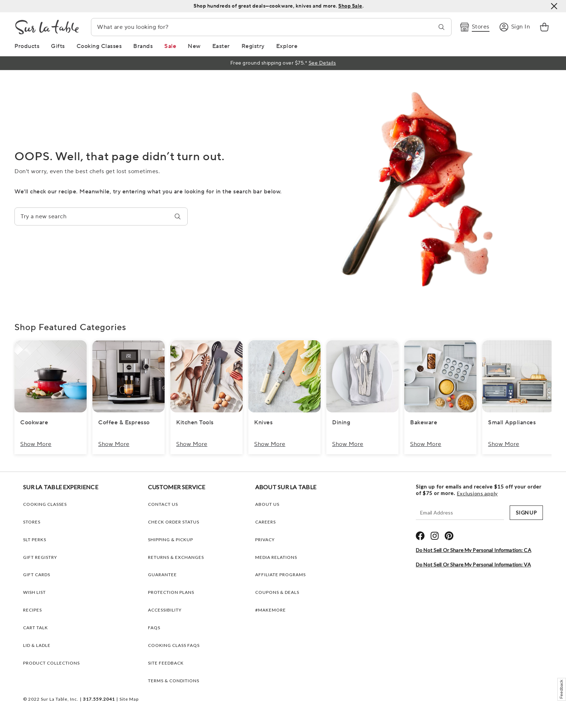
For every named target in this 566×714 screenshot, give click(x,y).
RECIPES (32, 610)
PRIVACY (265, 539)
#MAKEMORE (270, 610)
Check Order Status (173, 522)
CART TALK (35, 627)
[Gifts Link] (58, 46)
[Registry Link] (253, 46)
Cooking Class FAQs (174, 645)
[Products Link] (26, 46)
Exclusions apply (477, 493)
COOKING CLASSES (45, 504)
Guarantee (162, 574)
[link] (544, 27)
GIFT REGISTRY (40, 557)
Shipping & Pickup (170, 539)
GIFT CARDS (36, 574)
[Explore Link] (287, 46)
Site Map (129, 699)
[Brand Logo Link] (46, 27)
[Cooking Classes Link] (99, 46)
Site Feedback (166, 663)
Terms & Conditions (173, 680)
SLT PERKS (34, 539)
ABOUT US (267, 504)
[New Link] (194, 46)
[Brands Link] (143, 46)
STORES (31, 522)
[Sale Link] (170, 46)
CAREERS (265, 522)
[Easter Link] (221, 46)
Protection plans (171, 592)
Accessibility (165, 610)
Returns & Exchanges (176, 557)
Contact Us (163, 504)
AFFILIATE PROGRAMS (280, 574)
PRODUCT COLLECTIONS (51, 663)
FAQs (154, 627)
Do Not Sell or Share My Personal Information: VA (473, 564)
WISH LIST (34, 592)
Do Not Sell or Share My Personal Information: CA (473, 550)
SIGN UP (526, 512)
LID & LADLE (37, 645)
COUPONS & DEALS (277, 592)
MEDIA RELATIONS (276, 557)
